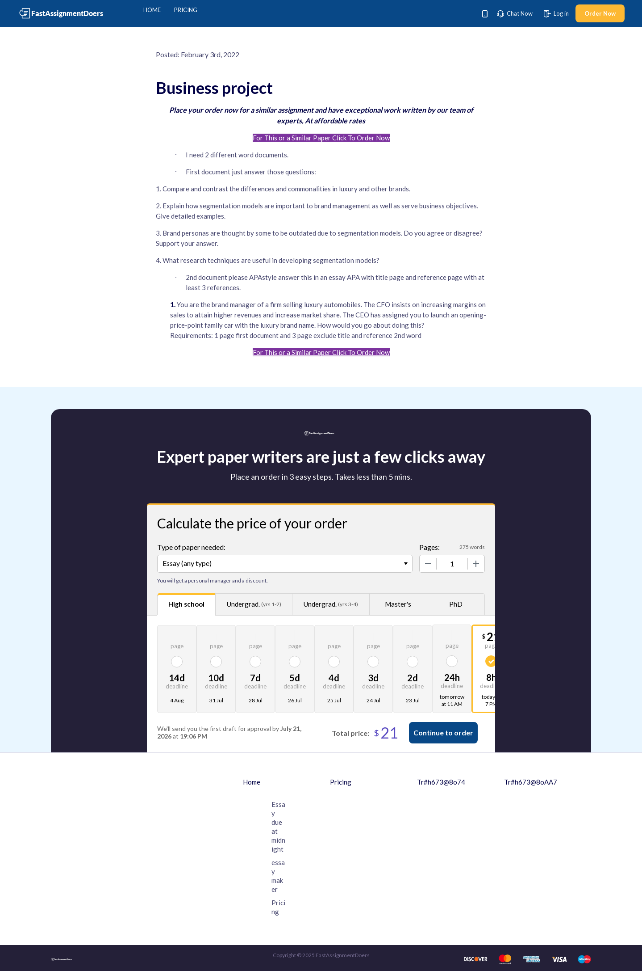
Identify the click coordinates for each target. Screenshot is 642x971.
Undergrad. (254, 604)
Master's (398, 604)
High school (186, 604)
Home (152, 9)
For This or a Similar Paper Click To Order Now (321, 138)
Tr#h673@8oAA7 (530, 782)
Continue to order (443, 732)
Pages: (429, 547)
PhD (456, 604)
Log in (556, 13)
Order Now (600, 13)
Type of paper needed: (191, 547)
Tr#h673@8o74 (441, 782)
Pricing (185, 9)
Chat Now (515, 13)
